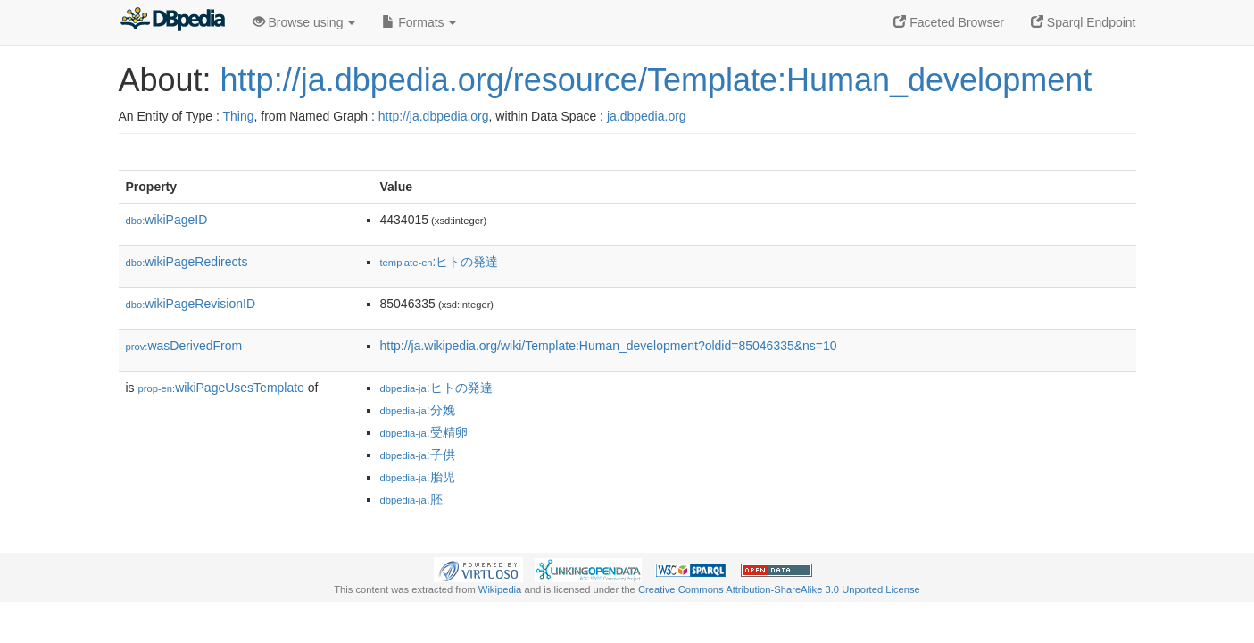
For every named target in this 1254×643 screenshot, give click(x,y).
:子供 (417, 454)
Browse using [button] (304, 22)
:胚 (411, 499)
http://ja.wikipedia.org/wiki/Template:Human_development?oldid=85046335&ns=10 (608, 345)
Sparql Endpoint (1083, 22)
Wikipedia (500, 589)
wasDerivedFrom (184, 345)
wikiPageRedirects (187, 262)
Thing (238, 116)
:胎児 (417, 477)
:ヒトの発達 (439, 262)
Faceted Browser (948, 22)
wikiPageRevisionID (191, 303)
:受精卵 (424, 432)
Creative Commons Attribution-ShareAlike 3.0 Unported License (779, 589)
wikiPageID (167, 220)
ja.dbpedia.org (646, 116)
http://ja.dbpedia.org (433, 116)
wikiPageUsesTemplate (221, 387)
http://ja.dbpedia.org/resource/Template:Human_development (656, 80)
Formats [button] (419, 22)
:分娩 (417, 410)
